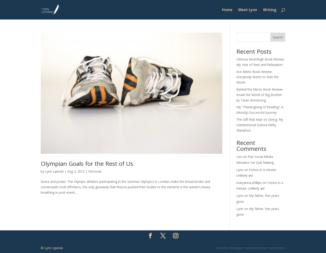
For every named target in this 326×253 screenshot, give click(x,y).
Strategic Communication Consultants (257, 248)
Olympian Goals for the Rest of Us (87, 163)
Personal (94, 171)
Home (227, 10)
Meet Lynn (247, 10)
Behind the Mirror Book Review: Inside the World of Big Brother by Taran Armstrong (259, 94)
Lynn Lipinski (54, 171)
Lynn (239, 170)
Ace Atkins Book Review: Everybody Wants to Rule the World (257, 77)
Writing (269, 10)
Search (278, 37)
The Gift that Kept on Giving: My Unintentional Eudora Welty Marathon (259, 125)
